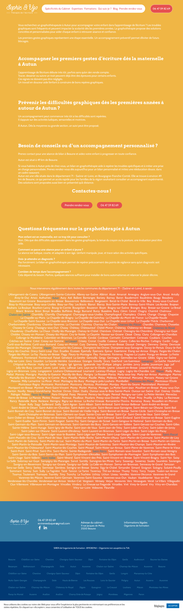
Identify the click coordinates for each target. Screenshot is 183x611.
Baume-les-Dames (159, 559)
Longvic (124, 573)
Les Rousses (89, 580)
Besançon (12, 566)
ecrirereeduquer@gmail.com (54, 523)
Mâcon (160, 371)
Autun (55, 297)
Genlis (125, 559)
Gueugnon (147, 361)
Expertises (77, 8)
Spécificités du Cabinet (57, 8)
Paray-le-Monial (40, 394)
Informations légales (135, 522)
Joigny (99, 594)
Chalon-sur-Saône (19, 314)
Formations (90, 8)
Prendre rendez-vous (130, 8)
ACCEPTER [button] (172, 605)
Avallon (46, 594)
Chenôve (50, 559)
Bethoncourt (29, 566)
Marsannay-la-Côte (143, 573)
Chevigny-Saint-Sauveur (71, 559)
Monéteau (113, 594)
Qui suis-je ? (104, 8)
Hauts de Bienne (69, 580)
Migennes (128, 594)
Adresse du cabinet (92, 522)
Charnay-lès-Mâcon (129, 324)
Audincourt (139, 559)
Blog (115, 8)
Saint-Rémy (100, 451)
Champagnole (47, 566)
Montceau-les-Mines (142, 381)
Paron (141, 594)
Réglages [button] (159, 605)
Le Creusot (71, 341)
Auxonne (86, 566)
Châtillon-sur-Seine (30, 559)
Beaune (11, 559)
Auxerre (149, 580)
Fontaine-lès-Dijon (107, 559)
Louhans (127, 587)
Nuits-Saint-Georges (17, 580)
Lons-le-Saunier (108, 580)
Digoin (47, 347)
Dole (62, 566)
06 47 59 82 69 (47, 520)
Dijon (90, 559)
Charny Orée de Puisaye (80, 594)
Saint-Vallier (48, 457)
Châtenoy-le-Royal (164, 327)
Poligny (124, 580)
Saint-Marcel (170, 434)
